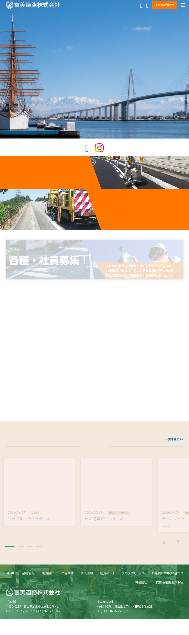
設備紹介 (48, 592)
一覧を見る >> (174, 459)
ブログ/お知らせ (133, 592)
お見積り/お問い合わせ (167, 592)
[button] (9, 566)
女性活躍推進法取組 (169, 601)
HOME (10, 592)
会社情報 (28, 592)
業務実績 (67, 592)
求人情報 (87, 592)
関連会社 (141, 601)
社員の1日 (107, 592)
